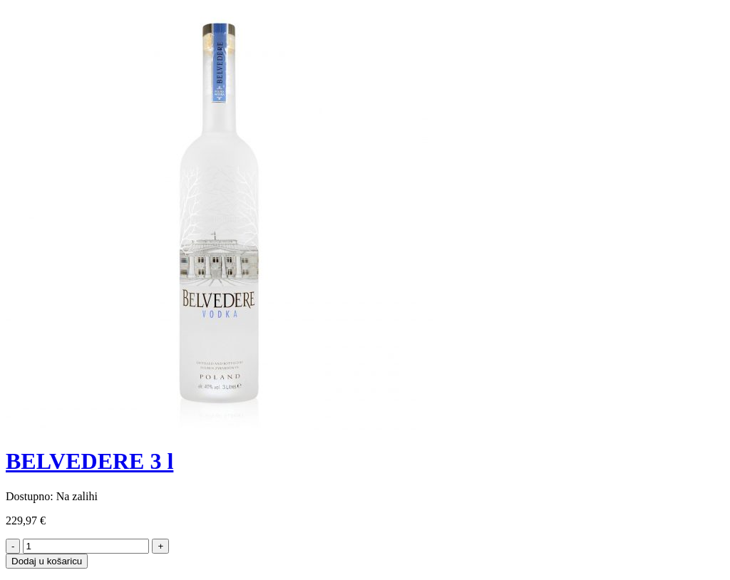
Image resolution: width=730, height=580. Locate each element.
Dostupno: (29, 496)
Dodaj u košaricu (46, 561)
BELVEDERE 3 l (89, 461)
